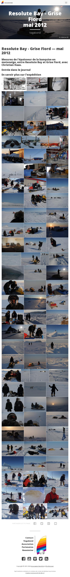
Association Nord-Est (37, 566)
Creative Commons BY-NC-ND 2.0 (35, 573)
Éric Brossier (50, 566)
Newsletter (27, 550)
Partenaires (27, 547)
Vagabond (28, 541)
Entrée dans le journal (16, 70)
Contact (29, 537)
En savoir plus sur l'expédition (21, 74)
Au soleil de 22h (63, 37)
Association (27, 544)
